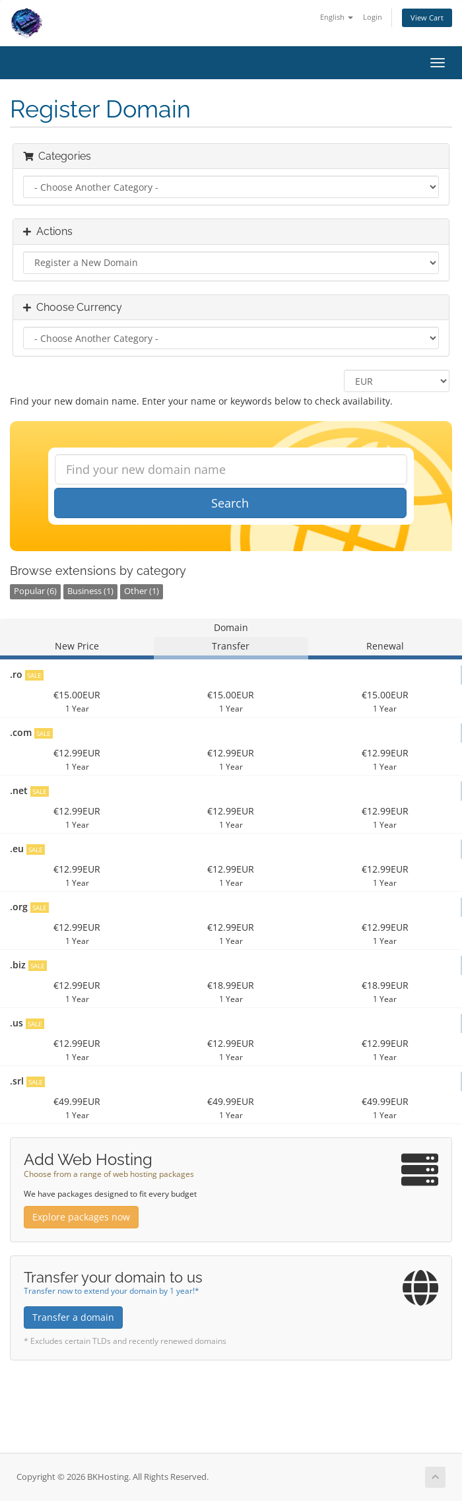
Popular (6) (35, 591)
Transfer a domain (73, 1317)
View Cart (427, 17)
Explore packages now (81, 1217)
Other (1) (141, 591)
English (336, 17)
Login (372, 17)
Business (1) (90, 591)
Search (230, 503)
